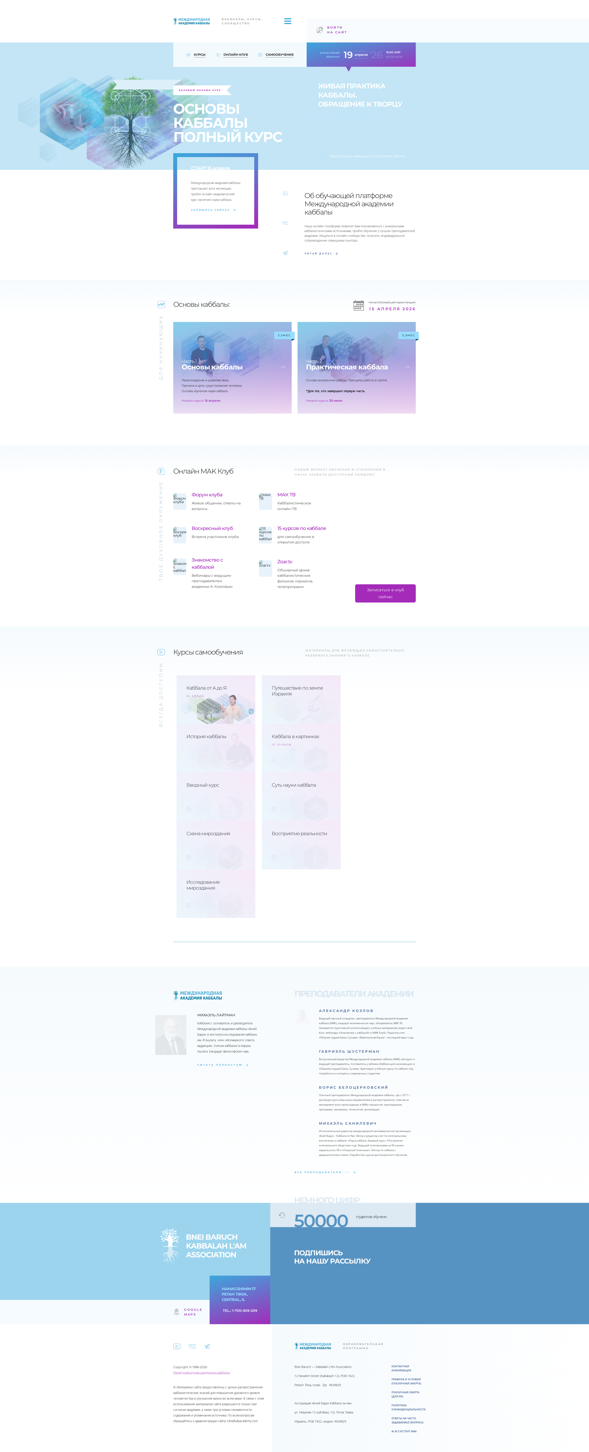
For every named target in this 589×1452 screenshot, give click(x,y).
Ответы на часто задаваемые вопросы (408, 1420)
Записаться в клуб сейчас (385, 593)
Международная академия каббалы (201, 1372)
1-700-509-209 (244, 1311)
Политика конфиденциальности (409, 1407)
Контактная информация (401, 1368)
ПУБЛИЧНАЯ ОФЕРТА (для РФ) (405, 1394)
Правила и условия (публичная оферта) (406, 1381)
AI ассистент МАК (404, 1431)
